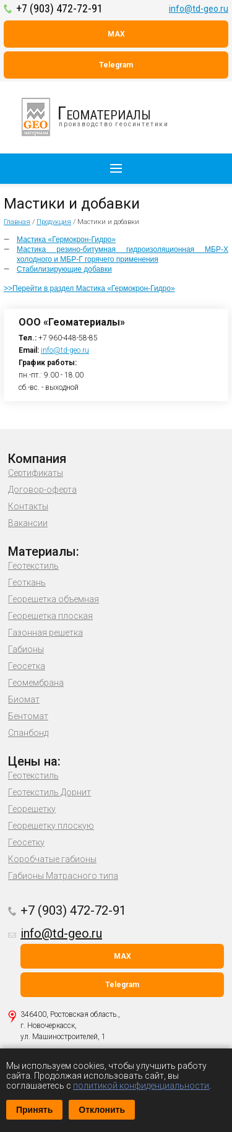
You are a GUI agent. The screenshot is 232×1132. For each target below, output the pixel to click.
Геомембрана (36, 683)
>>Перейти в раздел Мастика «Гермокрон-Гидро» (89, 288)
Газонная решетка (45, 632)
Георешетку (32, 809)
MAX (116, 34)
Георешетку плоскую (51, 826)
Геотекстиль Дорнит (49, 792)
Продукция (54, 222)
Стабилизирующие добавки (64, 269)
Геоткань (27, 582)
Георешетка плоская (50, 616)
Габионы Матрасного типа (63, 876)
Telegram (116, 65)
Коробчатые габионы (52, 859)
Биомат (24, 699)
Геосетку (26, 842)
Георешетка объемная (53, 599)
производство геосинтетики (102, 117)
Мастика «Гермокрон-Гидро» (66, 239)
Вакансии (28, 523)
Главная (17, 222)
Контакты (28, 506)
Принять (34, 1110)
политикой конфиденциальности (141, 1086)
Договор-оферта (42, 490)
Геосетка (26, 666)
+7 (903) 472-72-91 (59, 8)
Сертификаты (35, 473)
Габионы (26, 649)
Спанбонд (28, 733)
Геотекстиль (33, 566)
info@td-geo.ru (198, 9)
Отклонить (102, 1110)
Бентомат (28, 716)
